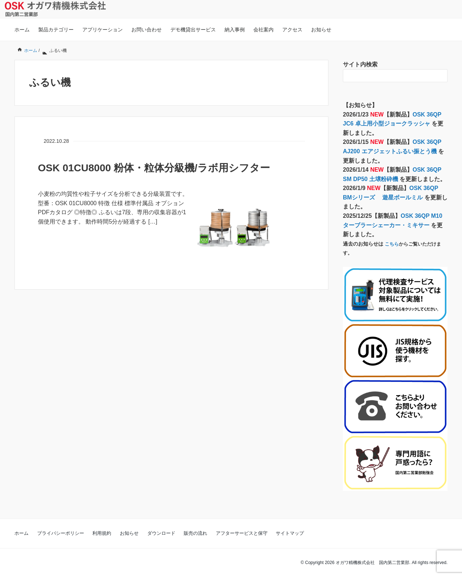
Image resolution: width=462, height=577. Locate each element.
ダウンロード (161, 533)
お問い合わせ (146, 29)
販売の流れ (195, 533)
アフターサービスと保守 (241, 533)
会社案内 (263, 29)
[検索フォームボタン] (441, 75)
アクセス (292, 29)
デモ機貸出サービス (193, 29)
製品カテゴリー (56, 29)
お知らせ (321, 29)
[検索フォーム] (388, 76)
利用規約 (101, 533)
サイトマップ (290, 533)
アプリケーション (102, 29)
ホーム (22, 29)
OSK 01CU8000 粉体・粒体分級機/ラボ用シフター (154, 167)
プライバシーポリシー (60, 533)
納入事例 (235, 29)
